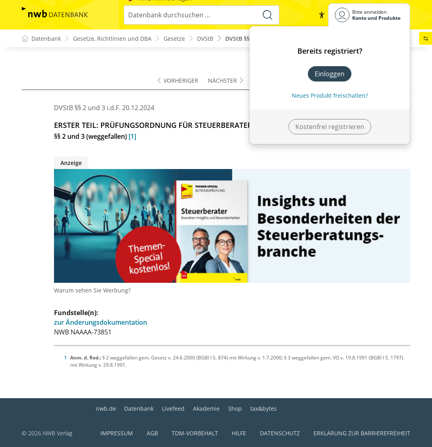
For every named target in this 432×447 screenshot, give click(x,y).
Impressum (116, 433)
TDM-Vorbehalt (195, 433)
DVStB (205, 38)
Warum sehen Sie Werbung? (92, 290)
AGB (152, 433)
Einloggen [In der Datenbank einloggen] (330, 73)
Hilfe (239, 433)
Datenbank (139, 408)
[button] (321, 15)
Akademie (206, 408)
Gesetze (174, 38)
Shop (235, 408)
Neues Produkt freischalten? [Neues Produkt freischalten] (330, 95)
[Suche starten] (267, 15)
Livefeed (173, 408)
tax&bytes (263, 408)
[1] (132, 136)
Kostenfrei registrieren (329, 126)
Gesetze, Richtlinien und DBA (112, 38)
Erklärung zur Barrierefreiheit (362, 433)
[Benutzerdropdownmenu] (369, 14)
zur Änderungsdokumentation (100, 322)
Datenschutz (280, 433)
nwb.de (106, 408)
